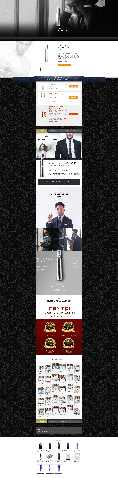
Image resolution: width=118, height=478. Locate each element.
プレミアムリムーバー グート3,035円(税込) (59, 457)
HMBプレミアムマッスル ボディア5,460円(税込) (68, 458)
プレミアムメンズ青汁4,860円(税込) (77, 457)
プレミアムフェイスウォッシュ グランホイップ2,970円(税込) (41, 469)
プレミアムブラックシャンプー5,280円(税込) (41, 447)
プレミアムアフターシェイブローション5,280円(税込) (68, 447)
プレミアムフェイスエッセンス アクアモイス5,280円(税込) (77, 447)
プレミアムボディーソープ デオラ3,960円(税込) (59, 447)
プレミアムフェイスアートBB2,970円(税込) (59, 469)
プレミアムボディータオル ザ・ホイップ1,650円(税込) (50, 458)
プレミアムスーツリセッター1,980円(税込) (41, 457)
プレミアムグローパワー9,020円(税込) (50, 447)
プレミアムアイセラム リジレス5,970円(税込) (50, 469)
